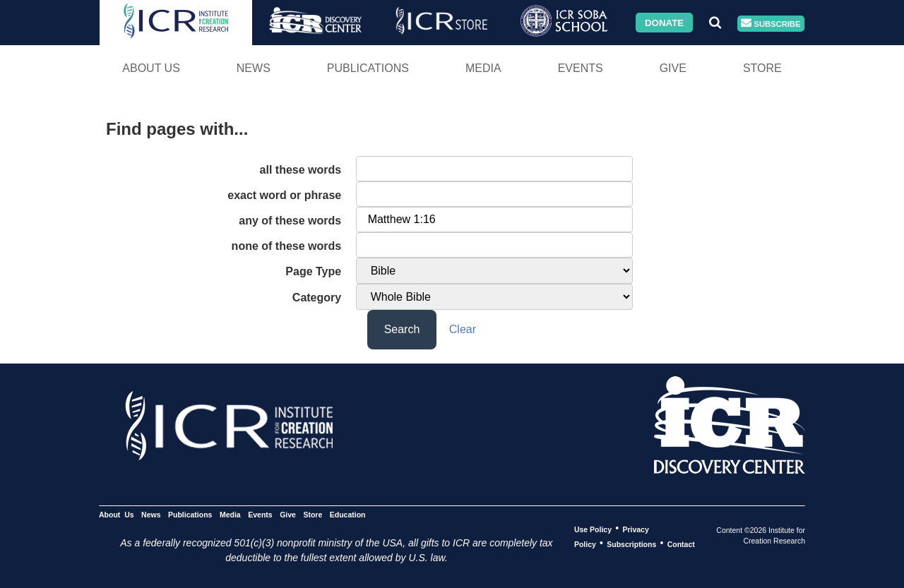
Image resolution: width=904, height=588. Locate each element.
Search (402, 329)
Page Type (313, 271)
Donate (664, 22)
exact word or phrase (284, 195)
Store (762, 68)
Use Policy (593, 528)
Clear (462, 329)
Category (316, 298)
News (253, 68)
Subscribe (770, 24)
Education (348, 514)
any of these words (290, 221)
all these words (301, 170)
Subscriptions (631, 543)
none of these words (287, 246)
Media (483, 68)
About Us (151, 68)
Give (673, 68)
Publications (368, 68)
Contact (681, 543)
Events (580, 68)
